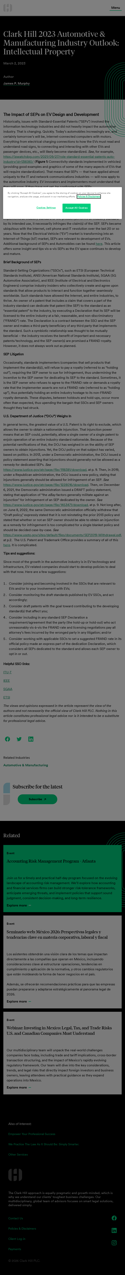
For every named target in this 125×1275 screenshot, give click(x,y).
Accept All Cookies (76, 207)
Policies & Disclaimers (88, 196)
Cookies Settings (46, 207)
